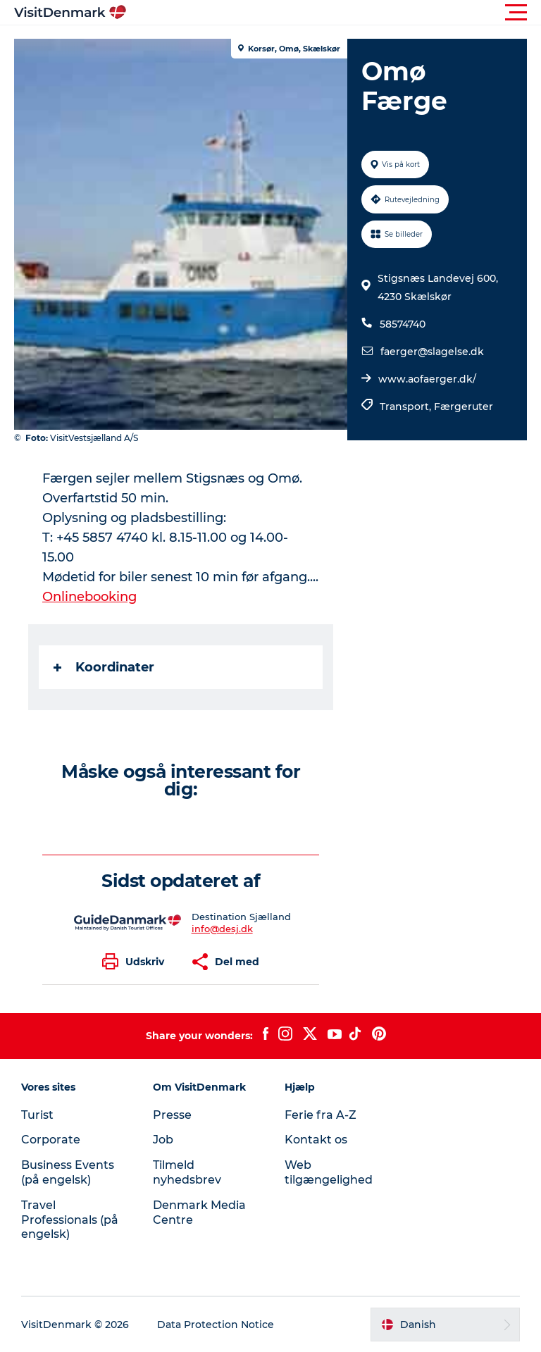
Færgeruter (463, 406)
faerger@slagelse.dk (432, 351)
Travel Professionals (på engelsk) (69, 1219)
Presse (172, 1115)
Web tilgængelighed (329, 1172)
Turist (37, 1115)
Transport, (407, 406)
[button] (334, 12)
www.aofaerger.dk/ (427, 379)
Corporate (50, 1139)
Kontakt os (316, 1139)
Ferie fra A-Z (320, 1115)
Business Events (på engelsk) (67, 1172)
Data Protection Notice (215, 1324)
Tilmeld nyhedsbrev (187, 1172)
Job (163, 1139)
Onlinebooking (89, 596)
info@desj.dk (222, 928)
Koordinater (104, 667)
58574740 (402, 324)
